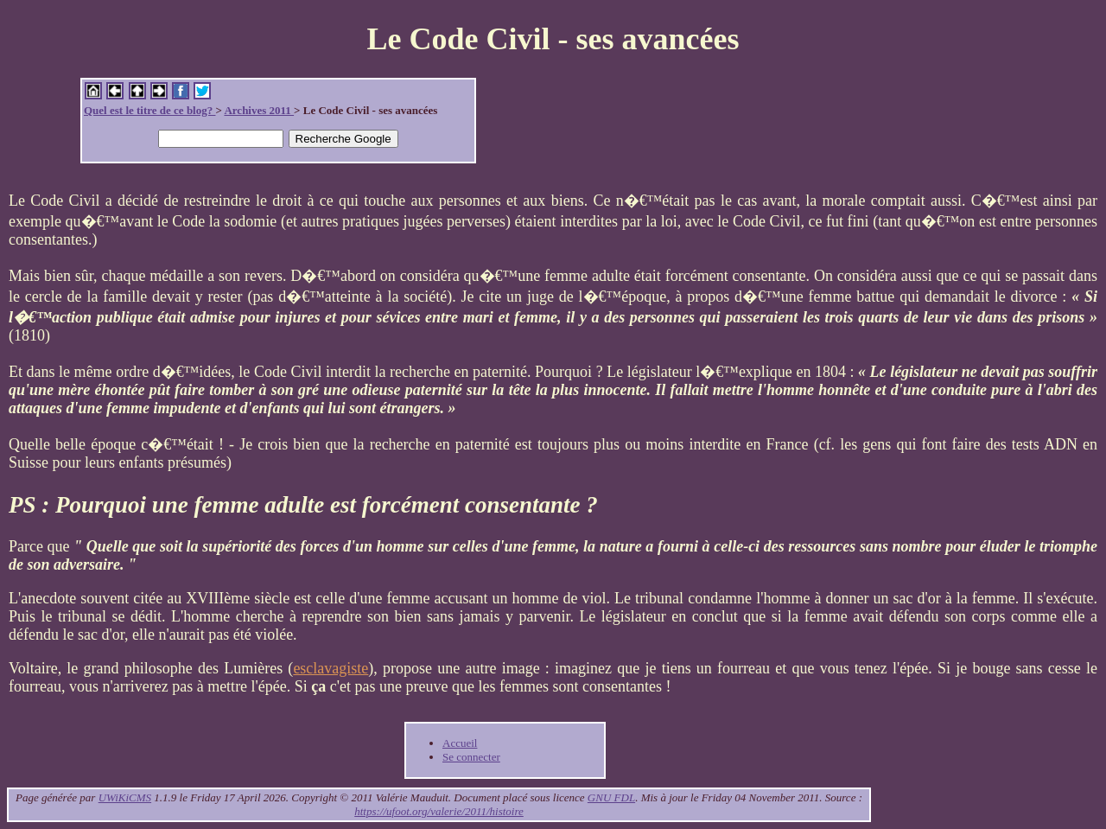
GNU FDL (611, 797)
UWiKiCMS (125, 797)
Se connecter (471, 756)
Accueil (459, 743)
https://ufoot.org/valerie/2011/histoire (439, 811)
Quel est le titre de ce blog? (149, 110)
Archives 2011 (259, 110)
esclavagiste (330, 668)
